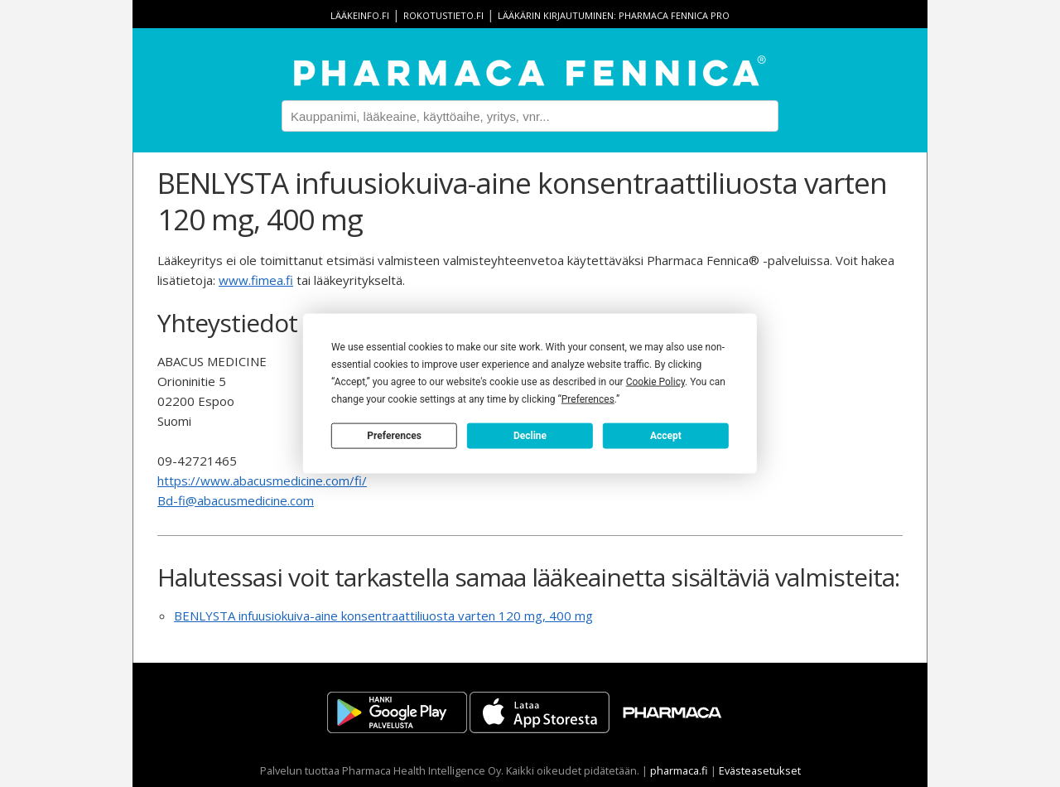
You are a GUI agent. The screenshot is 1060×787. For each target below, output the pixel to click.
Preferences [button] (587, 399)
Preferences (394, 435)
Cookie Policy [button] (655, 382)
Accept (666, 435)
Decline (530, 435)
